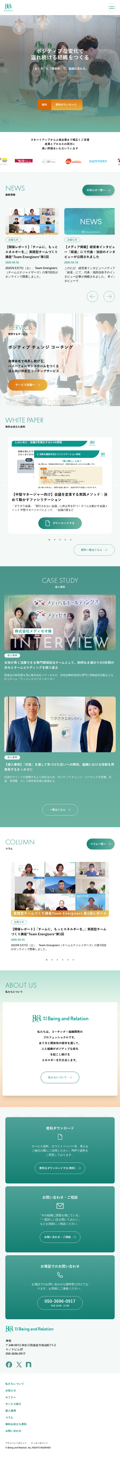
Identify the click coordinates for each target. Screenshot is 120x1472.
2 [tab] (54, 540)
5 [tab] (70, 540)
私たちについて (14, 1383)
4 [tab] (65, 540)
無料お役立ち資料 (16, 1424)
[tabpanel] (60, 485)
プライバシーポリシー (16, 1443)
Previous (2, 485)
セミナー (10, 1397)
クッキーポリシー (39, 1443)
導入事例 (10, 1410)
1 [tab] (49, 540)
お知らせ (10, 1390)
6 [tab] (73, 960)
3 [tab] (60, 540)
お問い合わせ (13, 1431)
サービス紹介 (13, 1404)
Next (117, 485)
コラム (9, 1417)
